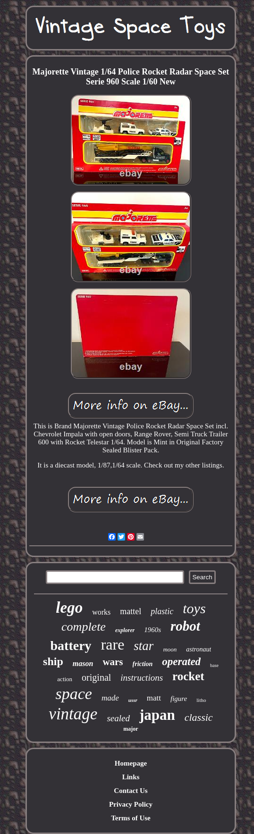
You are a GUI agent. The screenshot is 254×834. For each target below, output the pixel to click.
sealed (118, 718)
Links (131, 777)
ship (53, 661)
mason (83, 663)
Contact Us (130, 790)
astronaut (198, 649)
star (143, 646)
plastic (162, 611)
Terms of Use (131, 818)
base (214, 665)
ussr (132, 700)
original (96, 677)
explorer (125, 630)
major (130, 729)
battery (71, 645)
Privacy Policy (130, 804)
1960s (152, 630)
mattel (130, 611)
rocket (188, 676)
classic (199, 717)
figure (178, 698)
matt (154, 697)
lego (69, 607)
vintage (73, 714)
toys (194, 608)
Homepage (131, 763)
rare (113, 644)
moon (170, 649)
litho (201, 700)
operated (181, 661)
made (110, 697)
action (64, 679)
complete (83, 627)
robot (185, 626)
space (74, 693)
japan (157, 715)
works (101, 612)
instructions (141, 678)
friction (143, 663)
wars (112, 661)
